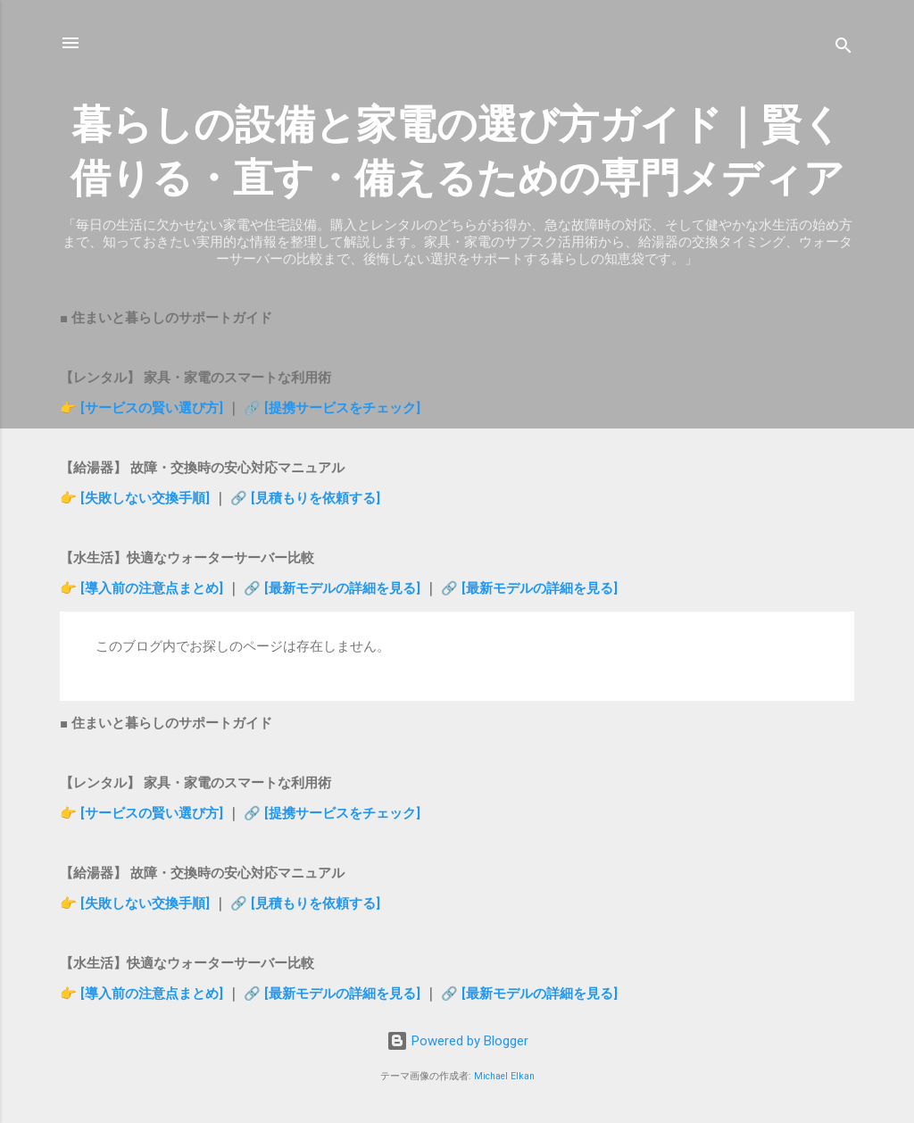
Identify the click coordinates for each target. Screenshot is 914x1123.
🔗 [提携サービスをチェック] (332, 408)
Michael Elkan (504, 1076)
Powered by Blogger (457, 1041)
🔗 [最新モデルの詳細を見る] (334, 588)
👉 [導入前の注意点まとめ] (143, 588)
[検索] (843, 48)
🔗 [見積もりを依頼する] (305, 498)
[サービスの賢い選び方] (152, 408)
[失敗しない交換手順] (146, 498)
